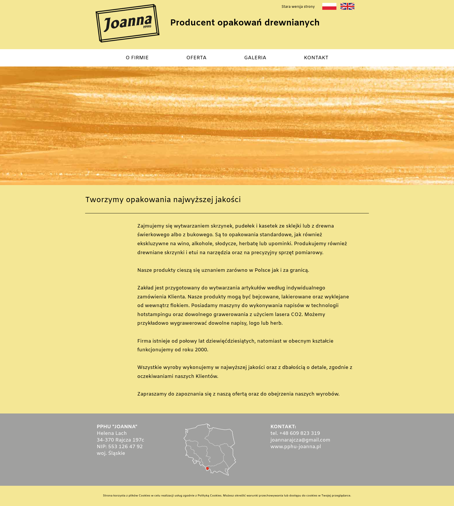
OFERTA (196, 58)
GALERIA (255, 58)
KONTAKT (316, 58)
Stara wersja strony (298, 7)
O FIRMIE (137, 58)
